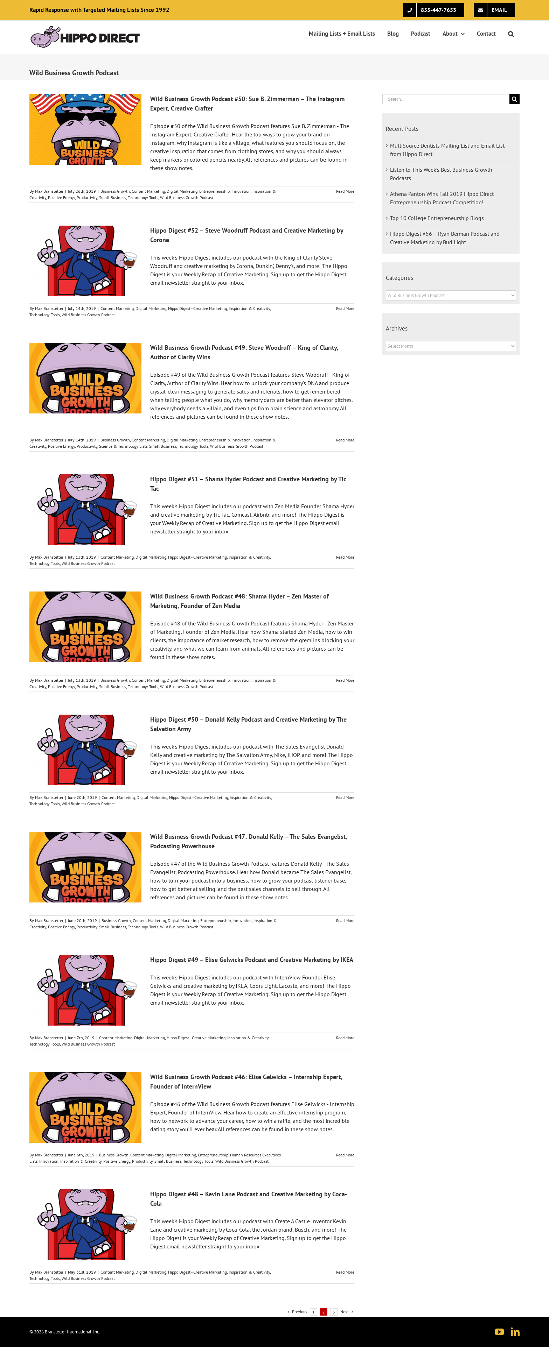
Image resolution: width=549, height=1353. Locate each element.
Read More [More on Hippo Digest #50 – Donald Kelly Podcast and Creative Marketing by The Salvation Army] (345, 797)
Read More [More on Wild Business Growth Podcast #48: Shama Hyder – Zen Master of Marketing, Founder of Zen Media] (345, 680)
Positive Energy (61, 197)
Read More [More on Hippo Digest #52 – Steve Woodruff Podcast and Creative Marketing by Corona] (345, 308)
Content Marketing (148, 191)
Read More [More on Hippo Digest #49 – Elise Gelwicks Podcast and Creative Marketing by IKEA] (345, 1037)
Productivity (87, 197)
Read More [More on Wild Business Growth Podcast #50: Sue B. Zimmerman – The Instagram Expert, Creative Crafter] (345, 191)
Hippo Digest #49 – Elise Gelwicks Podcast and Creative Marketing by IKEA (251, 960)
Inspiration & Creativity (249, 308)
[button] (511, 34)
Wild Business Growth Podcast (186, 197)
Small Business (112, 197)
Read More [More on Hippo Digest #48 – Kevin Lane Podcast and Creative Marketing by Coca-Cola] (345, 1272)
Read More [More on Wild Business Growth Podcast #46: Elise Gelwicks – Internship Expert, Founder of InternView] (345, 1154)
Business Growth (115, 191)
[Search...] (445, 99)
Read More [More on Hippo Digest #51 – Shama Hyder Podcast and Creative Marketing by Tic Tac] (345, 557)
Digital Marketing (182, 191)
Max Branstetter (49, 191)
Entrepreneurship (214, 191)
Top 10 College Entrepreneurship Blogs (437, 217)
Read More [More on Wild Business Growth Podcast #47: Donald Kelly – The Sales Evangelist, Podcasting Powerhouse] (345, 920)
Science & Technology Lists (123, 446)
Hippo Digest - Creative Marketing (197, 308)
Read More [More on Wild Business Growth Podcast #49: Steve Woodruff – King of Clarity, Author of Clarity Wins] (345, 439)
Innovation (241, 191)
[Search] (514, 99)
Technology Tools (143, 197)
